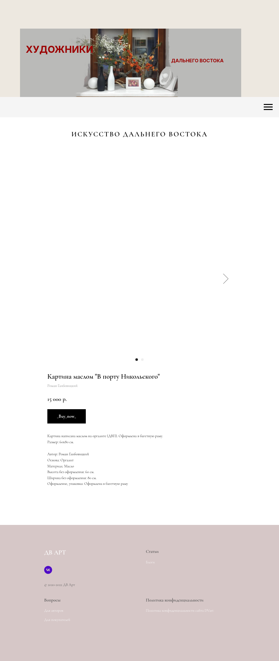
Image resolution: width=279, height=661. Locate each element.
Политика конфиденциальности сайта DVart (180, 610)
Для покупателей (57, 619)
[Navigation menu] (268, 107)
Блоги (150, 562)
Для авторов (53, 610)
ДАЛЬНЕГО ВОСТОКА (197, 61)
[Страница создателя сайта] (48, 570)
